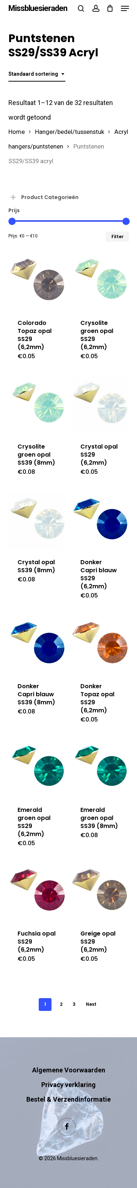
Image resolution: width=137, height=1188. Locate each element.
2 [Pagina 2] (61, 1004)
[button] (125, 8)
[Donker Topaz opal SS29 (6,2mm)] (100, 644)
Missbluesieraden (37, 8)
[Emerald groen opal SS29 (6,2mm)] (37, 768)
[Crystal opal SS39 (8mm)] (37, 520)
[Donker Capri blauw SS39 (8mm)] (37, 644)
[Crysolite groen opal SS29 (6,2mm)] (100, 281)
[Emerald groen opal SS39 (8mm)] (100, 768)
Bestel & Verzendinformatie (68, 1099)
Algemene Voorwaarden (68, 1070)
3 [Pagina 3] (74, 1004)
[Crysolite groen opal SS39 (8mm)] (37, 405)
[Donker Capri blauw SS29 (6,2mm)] (100, 520)
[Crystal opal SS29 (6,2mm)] (100, 405)
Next (91, 1004)
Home (16, 131)
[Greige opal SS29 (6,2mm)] (100, 892)
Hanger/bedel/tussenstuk (69, 131)
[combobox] (36, 74)
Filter (117, 236)
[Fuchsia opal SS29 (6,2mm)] (37, 892)
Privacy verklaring (68, 1084)
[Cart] (110, 8)
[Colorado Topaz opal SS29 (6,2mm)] (37, 281)
